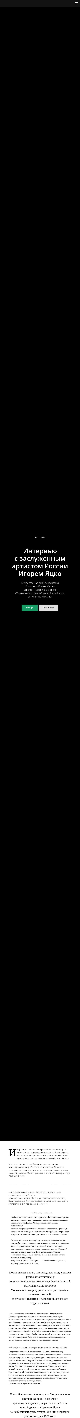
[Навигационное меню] (76, 3)
